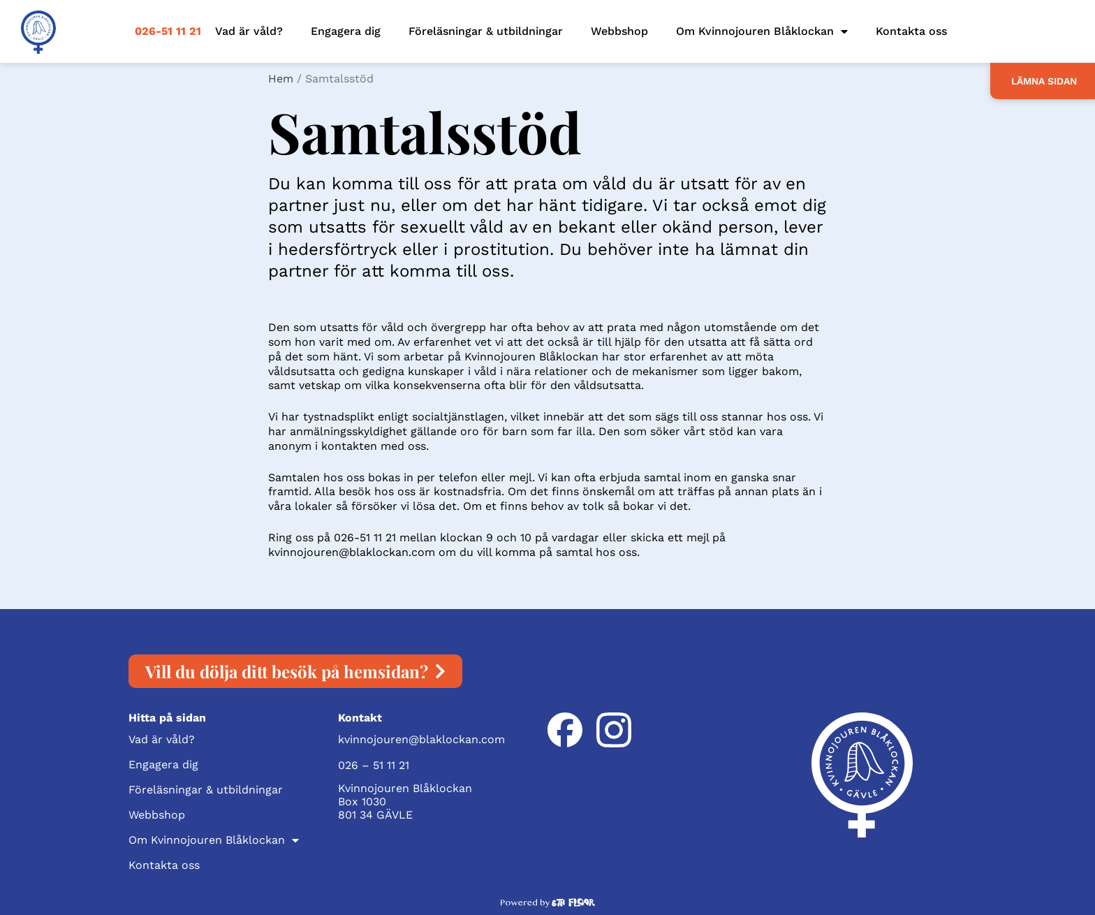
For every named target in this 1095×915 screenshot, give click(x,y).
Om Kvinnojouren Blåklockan (762, 31)
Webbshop (619, 31)
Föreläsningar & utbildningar (486, 31)
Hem (280, 78)
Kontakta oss (911, 31)
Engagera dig (346, 31)
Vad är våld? (249, 31)
